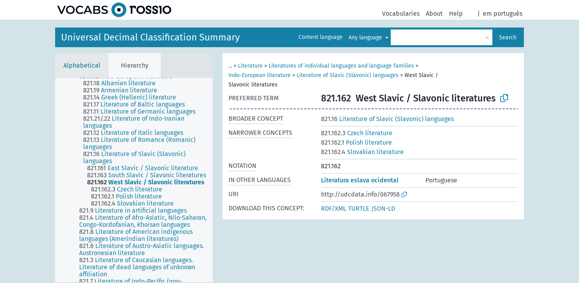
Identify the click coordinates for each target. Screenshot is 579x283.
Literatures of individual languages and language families (341, 65)
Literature (250, 65)
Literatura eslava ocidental (360, 180)
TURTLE (358, 208)
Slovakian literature (362, 152)
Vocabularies (400, 13)
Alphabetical (81, 65)
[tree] (134, 180)
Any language (366, 37)
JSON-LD (383, 208)
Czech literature (356, 133)
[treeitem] (123, 83)
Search (507, 37)
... (230, 65)
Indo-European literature (259, 75)
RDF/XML (333, 208)
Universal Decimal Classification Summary (150, 37)
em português (502, 13)
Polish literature (356, 142)
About (434, 13)
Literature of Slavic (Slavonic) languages (348, 75)
